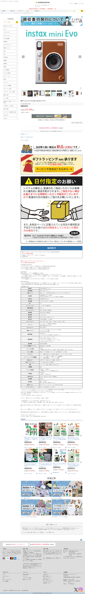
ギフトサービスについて (48, 581)
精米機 (5, 63)
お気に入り (12, 10)
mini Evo (14, 13)
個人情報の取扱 (25, 590)
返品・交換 (45, 548)
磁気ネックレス (7, 47)
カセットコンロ (7, 35)
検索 (82, 11)
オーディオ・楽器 (7, 88)
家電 (5, 79)
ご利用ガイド (37, 10)
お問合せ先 (66, 548)
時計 (5, 51)
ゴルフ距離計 (6, 69)
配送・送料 (25, 548)
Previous (22, 21)
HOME (3, 10)
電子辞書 (5, 57)
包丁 (5, 54)
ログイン (71, 3)
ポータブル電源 (7, 73)
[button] (22, 435)
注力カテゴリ (5, 572)
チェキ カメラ (9, 13)
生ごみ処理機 (6, 38)
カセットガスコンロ (7, 579)
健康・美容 (6, 95)
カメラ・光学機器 (7, 85)
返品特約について (24, 134)
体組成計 (5, 41)
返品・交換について (47, 579)
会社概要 (65, 572)
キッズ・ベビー (7, 76)
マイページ (20, 10)
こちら (45, 532)
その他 (5, 118)
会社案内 (5, 590)
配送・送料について (47, 576)
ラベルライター (7, 32)
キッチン (5, 82)
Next (81, 21)
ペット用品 (6, 98)
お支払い (5, 548)
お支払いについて (47, 577)
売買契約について (47, 582)
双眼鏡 (5, 60)
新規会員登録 (25, 574)
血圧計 (5, 66)
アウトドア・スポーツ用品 (9, 91)
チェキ (5, 13)
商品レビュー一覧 (26, 579)
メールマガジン (81, 3)
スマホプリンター (7, 44)
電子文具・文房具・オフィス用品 (10, 102)
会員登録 (75, 3)
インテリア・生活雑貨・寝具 (10, 112)
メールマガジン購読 (27, 577)
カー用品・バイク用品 (8, 105)
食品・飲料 (6, 108)
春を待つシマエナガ (8, 25)
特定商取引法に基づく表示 (14, 590)
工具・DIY (6, 115)
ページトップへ (81, 540)
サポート (45, 572)
